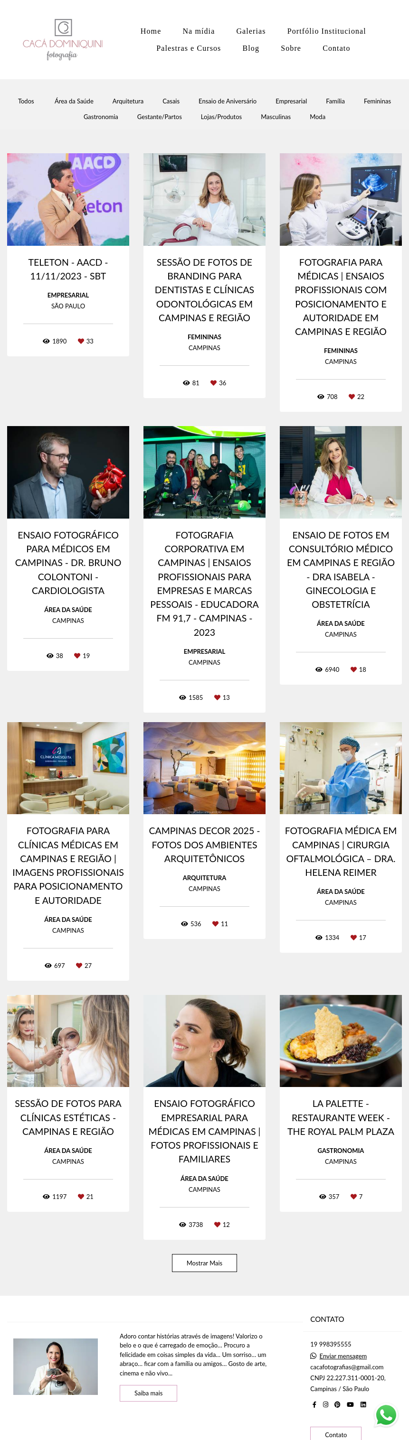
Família (335, 101)
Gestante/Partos (159, 117)
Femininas (377, 101)
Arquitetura (128, 101)
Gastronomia (101, 117)
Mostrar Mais (205, 1263)
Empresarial (291, 101)
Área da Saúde (74, 101)
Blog (251, 48)
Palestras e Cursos (188, 48)
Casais (171, 101)
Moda (317, 117)
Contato (336, 48)
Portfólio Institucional (326, 31)
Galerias (251, 31)
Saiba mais (148, 1393)
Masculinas (276, 117)
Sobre (291, 48)
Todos (26, 101)
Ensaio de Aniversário (228, 101)
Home (151, 31)
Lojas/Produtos (221, 117)
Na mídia (198, 31)
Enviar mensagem (343, 1356)
